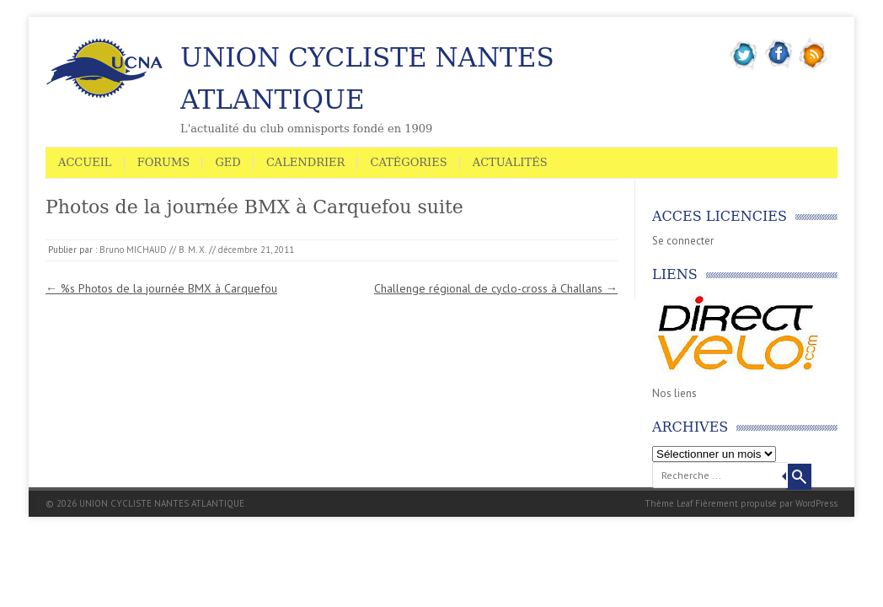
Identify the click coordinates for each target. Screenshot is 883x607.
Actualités (510, 162)
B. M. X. (192, 249)
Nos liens (674, 393)
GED (227, 162)
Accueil (85, 162)
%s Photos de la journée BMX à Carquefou (161, 288)
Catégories (408, 162)
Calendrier (305, 162)
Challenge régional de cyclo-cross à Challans (496, 288)
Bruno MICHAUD (133, 249)
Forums (163, 162)
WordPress (816, 503)
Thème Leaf (669, 503)
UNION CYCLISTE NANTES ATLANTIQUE (367, 78)
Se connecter (683, 241)
